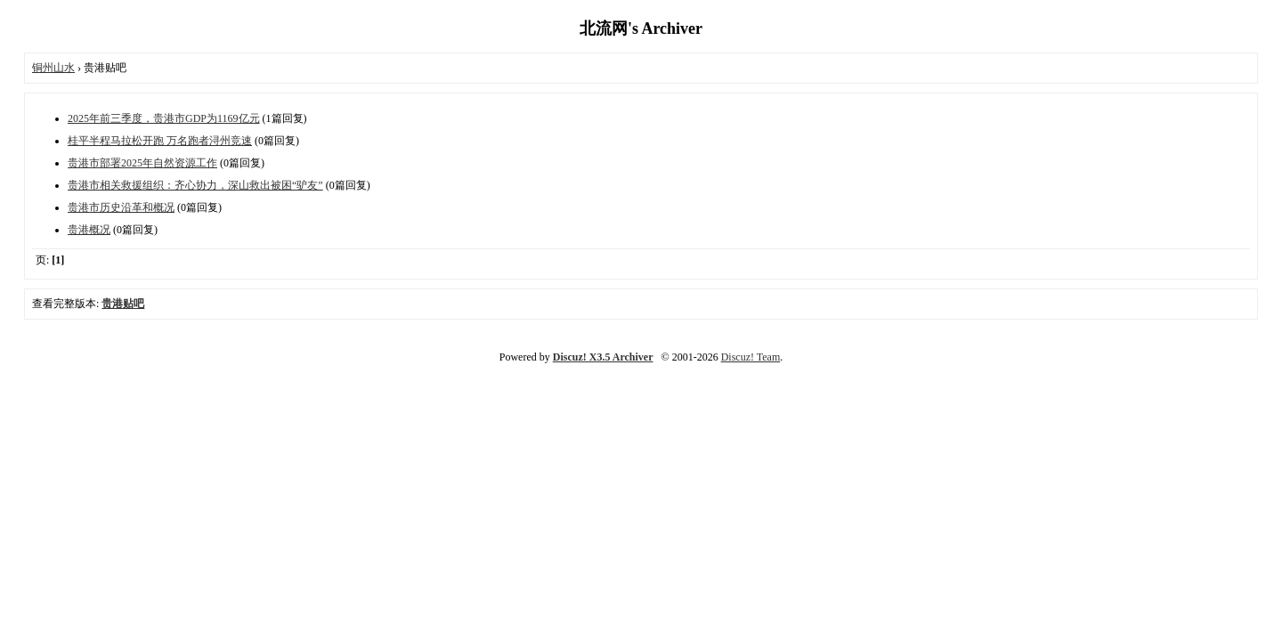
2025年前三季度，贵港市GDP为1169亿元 (164, 118)
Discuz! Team (751, 357)
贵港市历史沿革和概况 (121, 207)
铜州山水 (53, 67)
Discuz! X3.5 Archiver (603, 357)
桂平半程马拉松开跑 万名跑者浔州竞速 (160, 140)
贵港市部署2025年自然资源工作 (142, 163)
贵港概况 (89, 229)
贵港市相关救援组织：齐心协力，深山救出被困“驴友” (195, 185)
